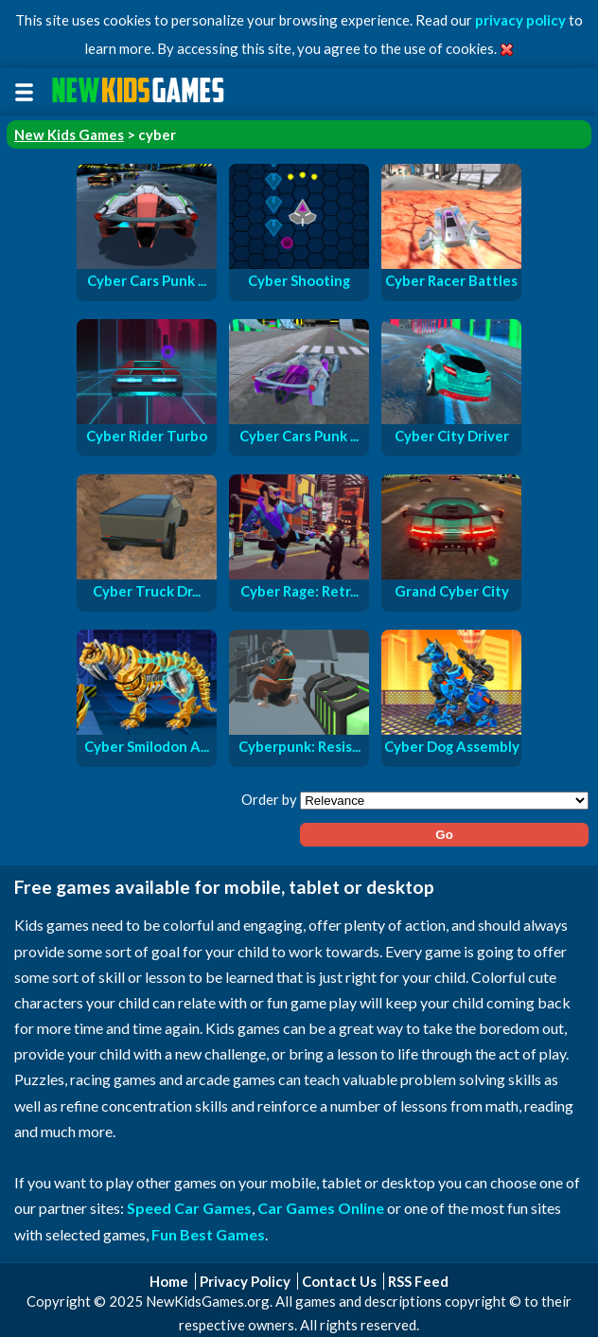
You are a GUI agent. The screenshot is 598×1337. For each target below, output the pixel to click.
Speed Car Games (189, 1208)
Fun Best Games (208, 1234)
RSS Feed (418, 1281)
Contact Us (339, 1281)
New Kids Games (69, 134)
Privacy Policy (245, 1281)
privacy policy (520, 19)
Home (169, 1281)
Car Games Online (320, 1208)
